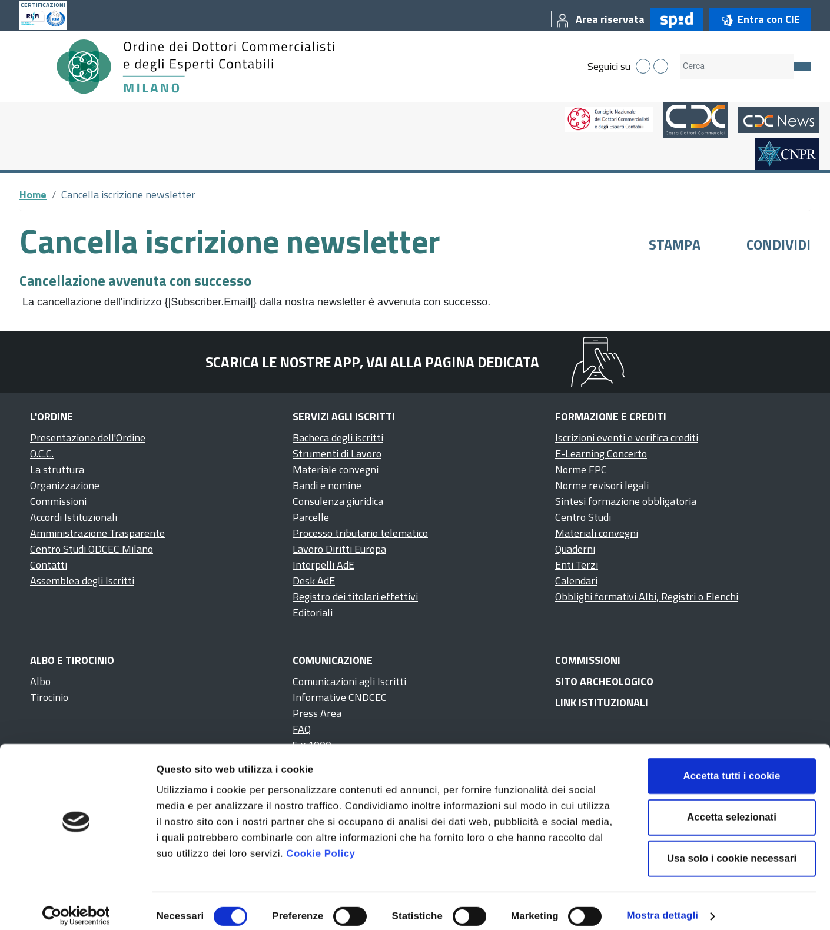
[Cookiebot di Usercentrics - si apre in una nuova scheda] (76, 906)
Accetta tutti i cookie (732, 765)
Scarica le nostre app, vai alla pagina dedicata (372, 362)
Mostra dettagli (662, 905)
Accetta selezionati (731, 806)
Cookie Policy (320, 843)
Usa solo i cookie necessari (731, 848)
